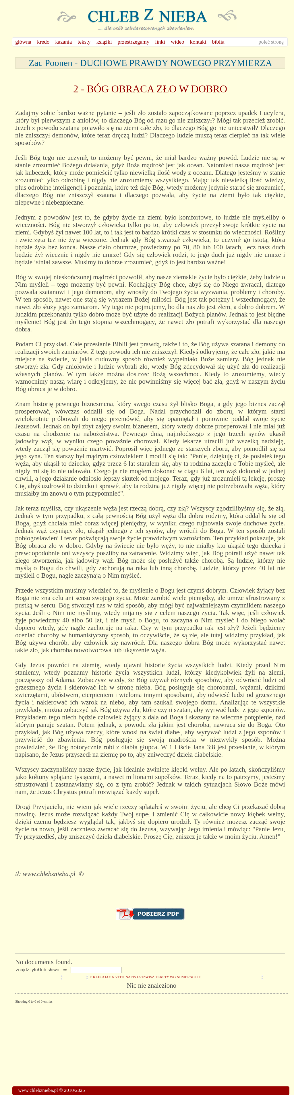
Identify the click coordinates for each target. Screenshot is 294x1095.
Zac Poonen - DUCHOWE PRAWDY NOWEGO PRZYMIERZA (150, 63)
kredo (43, 42)
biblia (218, 42)
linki (160, 42)
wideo (177, 42)
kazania (63, 42)
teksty (84, 42)
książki (104, 42)
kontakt (198, 42)
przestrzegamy (133, 42)
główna (23, 42)
